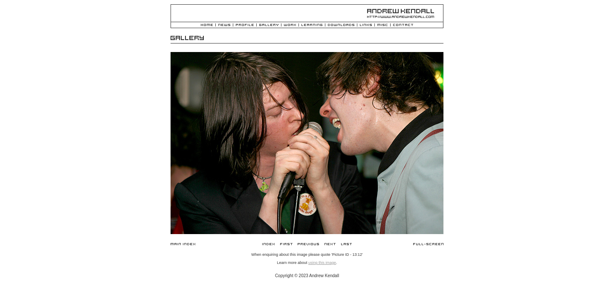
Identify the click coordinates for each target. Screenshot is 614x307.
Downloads (341, 25)
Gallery (268, 25)
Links (366, 25)
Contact (403, 25)
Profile (245, 25)
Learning (311, 25)
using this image (322, 263)
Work (290, 25)
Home (207, 25)
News (224, 25)
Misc (382, 25)
